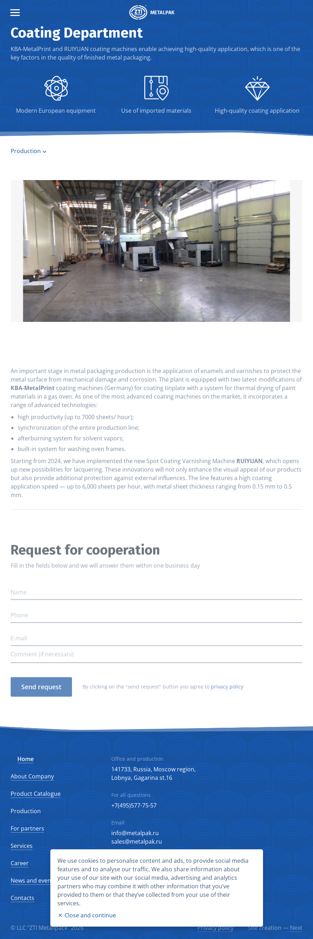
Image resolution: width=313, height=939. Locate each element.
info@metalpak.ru (135, 833)
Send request (41, 698)
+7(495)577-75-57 (134, 805)
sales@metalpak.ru (136, 841)
